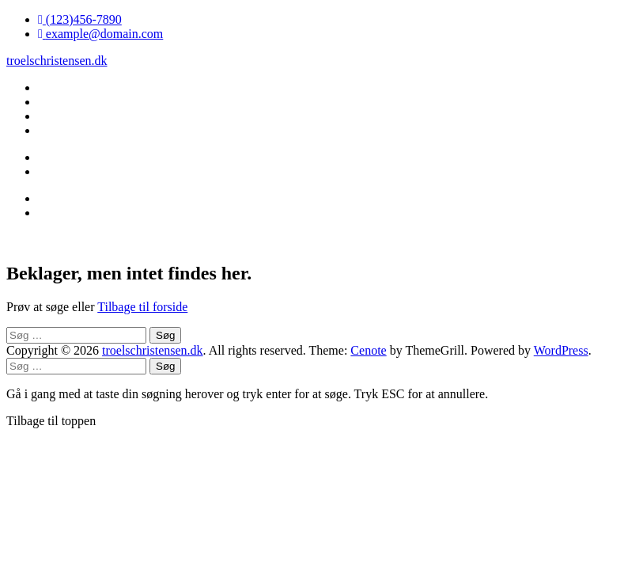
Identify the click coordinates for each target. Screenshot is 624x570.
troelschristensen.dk (57, 60)
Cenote (368, 350)
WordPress (561, 350)
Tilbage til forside (142, 307)
